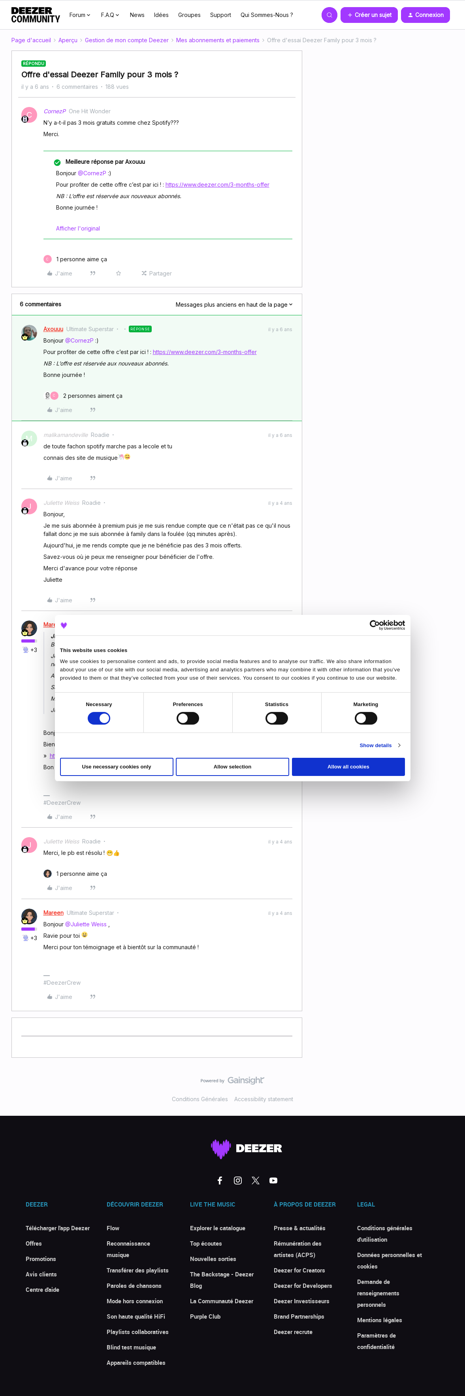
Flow (113, 1228)
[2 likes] (82, 396)
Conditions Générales (200, 1099)
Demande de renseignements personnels (378, 1293)
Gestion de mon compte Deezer (127, 40)
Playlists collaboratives (138, 1332)
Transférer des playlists (138, 1270)
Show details (376, 745)
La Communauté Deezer (221, 1301)
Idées (161, 14)
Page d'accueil (31, 40)
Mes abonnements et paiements (218, 40)
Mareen (53, 624)
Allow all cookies (348, 767)
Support (220, 14)
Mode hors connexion (135, 1301)
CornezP (54, 111)
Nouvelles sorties (213, 1259)
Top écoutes (206, 1243)
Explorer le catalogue (217, 1228)
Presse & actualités (300, 1228)
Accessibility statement (263, 1099)
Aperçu (67, 40)
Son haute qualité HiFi (136, 1316)
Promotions (41, 1259)
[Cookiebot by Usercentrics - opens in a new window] (370, 625)
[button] (369, 15)
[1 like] (75, 259)
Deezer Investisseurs (301, 1301)
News (137, 14)
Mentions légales (379, 1320)
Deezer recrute (293, 1332)
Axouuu (53, 329)
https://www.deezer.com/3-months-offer (217, 184)
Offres (34, 1243)
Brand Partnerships (299, 1316)
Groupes (189, 14)
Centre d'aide (42, 1289)
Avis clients (41, 1274)
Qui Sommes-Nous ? (267, 14)
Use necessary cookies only (116, 767)
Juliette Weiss (61, 502)
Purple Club (205, 1316)
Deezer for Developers (303, 1285)
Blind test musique (131, 1347)
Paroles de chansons (134, 1285)
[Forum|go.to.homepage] (35, 15)
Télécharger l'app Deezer (58, 1228)
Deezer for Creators (299, 1270)
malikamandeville (65, 434)
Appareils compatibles (136, 1362)
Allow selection (232, 767)
